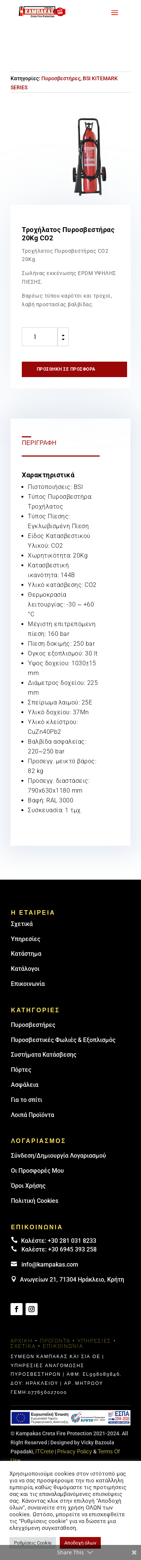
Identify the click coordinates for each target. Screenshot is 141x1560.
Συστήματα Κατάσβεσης (43, 1054)
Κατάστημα (26, 953)
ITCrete (44, 1451)
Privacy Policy (74, 1451)
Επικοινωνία (28, 983)
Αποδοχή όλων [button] (80, 1543)
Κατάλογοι (25, 968)
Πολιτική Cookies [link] (34, 1200)
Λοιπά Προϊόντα (32, 1114)
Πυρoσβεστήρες (33, 1024)
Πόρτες (21, 1069)
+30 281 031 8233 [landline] (72, 1240)
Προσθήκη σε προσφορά (66, 369)
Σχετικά (22, 923)
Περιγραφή (39, 443)
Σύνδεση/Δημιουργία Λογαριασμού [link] (58, 1155)
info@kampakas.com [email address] (49, 1264)
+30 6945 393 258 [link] (72, 1249)
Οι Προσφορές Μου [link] (37, 1170)
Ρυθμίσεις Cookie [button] (33, 1543)
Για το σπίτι (26, 1099)
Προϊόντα (55, 1341)
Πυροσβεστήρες (60, 78)
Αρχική (22, 1341)
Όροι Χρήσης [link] (28, 1185)
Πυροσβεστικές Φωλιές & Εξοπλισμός (63, 1040)
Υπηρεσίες (25, 939)
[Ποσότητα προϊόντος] (40, 336)
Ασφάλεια (24, 1084)
